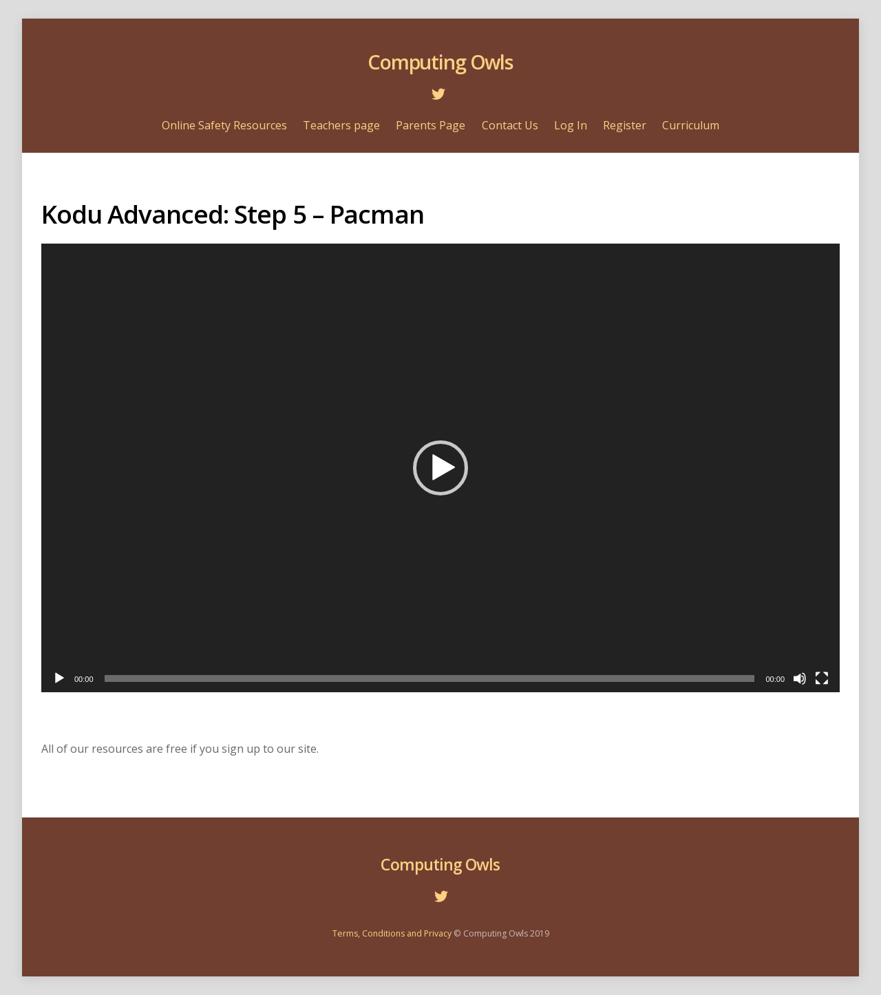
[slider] (430, 678)
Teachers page (341, 125)
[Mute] (800, 678)
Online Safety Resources (224, 125)
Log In (570, 125)
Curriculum (690, 125)
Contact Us (510, 125)
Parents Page (430, 125)
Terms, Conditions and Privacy (392, 933)
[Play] (59, 678)
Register (624, 125)
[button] (440, 467)
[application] (440, 468)
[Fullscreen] (822, 678)
